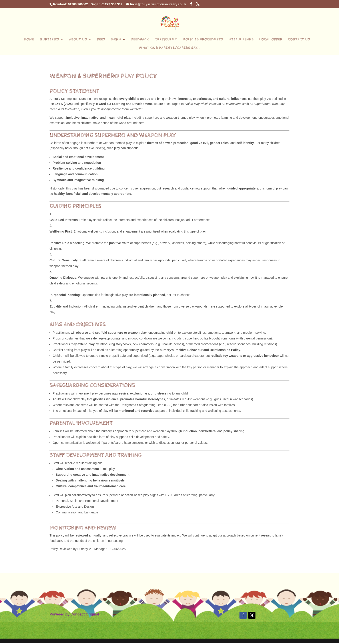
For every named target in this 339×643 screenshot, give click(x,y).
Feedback (140, 39)
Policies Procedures (203, 39)
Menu (116, 39)
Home (29, 39)
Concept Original (84, 614)
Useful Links (241, 39)
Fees (101, 39)
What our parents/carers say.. (169, 48)
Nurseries (49, 39)
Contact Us (299, 39)
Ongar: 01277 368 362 (106, 4)
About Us (78, 39)
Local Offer (270, 39)
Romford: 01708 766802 (70, 4)
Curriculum (166, 39)
